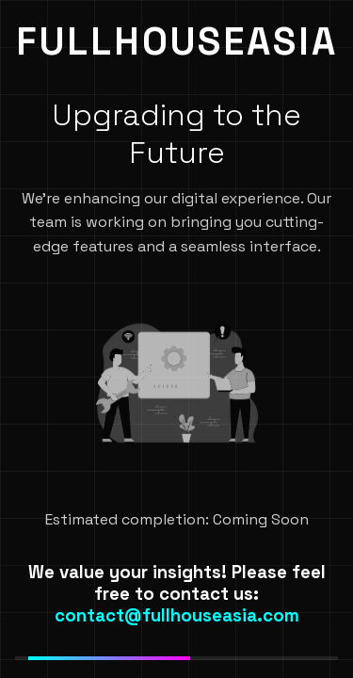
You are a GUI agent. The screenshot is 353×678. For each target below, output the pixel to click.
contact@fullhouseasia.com (177, 615)
